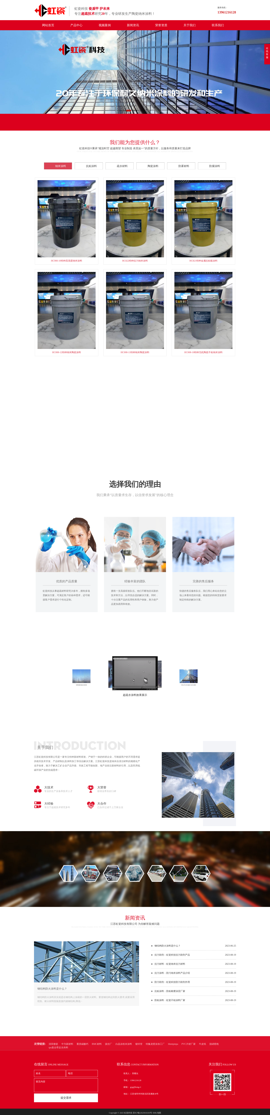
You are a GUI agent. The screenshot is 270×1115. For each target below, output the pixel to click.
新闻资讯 (133, 25)
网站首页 (48, 25)
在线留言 (49, 125)
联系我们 (218, 25)
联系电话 (123, 125)
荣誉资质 (161, 25)
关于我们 (189, 25)
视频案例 (105, 25)
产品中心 (76, 25)
